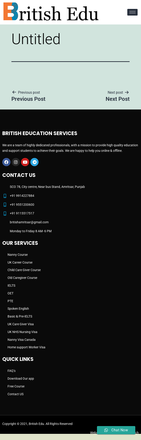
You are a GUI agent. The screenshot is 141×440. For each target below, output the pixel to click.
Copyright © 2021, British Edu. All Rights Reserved (37, 424)
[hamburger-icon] (132, 12)
